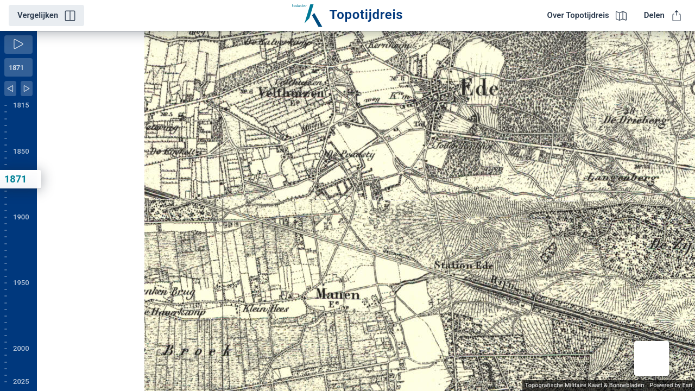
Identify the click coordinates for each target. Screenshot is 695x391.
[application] (366, 211)
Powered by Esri (670, 385)
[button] (651, 358)
